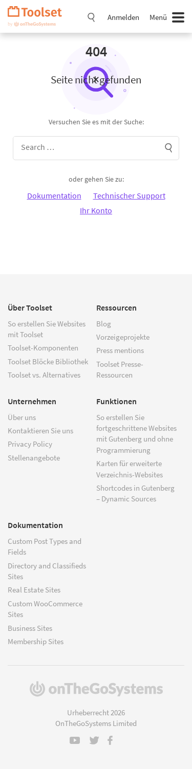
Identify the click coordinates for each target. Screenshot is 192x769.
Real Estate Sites (34, 590)
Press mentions (120, 350)
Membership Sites (35, 641)
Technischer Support (129, 195)
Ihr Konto (96, 210)
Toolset (38, 16)
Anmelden (123, 17)
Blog (103, 323)
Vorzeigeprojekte (123, 337)
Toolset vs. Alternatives (44, 375)
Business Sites (30, 628)
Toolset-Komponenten (43, 348)
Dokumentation (54, 195)
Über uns (22, 417)
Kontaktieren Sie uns (40, 430)
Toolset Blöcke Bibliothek (48, 361)
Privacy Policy (30, 444)
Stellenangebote (34, 458)
